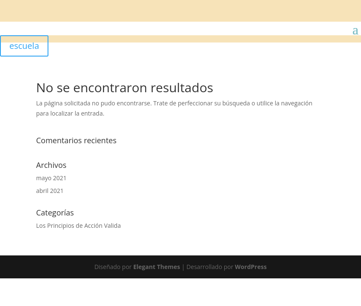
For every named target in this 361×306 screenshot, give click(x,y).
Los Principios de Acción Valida (78, 225)
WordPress (251, 267)
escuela (24, 45)
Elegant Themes (156, 267)
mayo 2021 (51, 178)
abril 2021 (50, 191)
